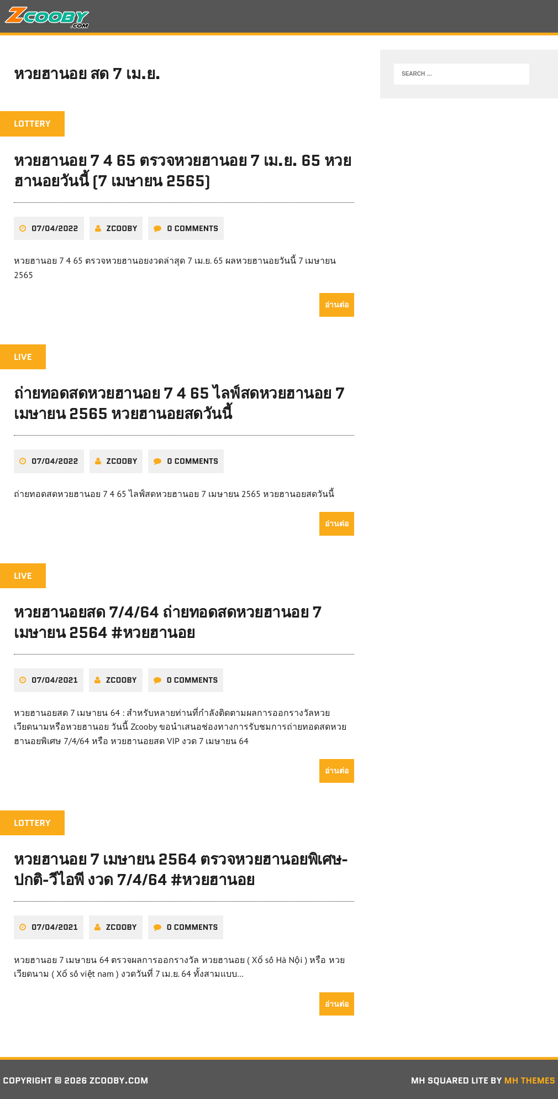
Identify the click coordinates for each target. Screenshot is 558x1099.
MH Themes (529, 1077)
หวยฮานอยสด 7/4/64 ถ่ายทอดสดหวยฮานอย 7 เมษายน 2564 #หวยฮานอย (168, 621)
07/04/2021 (54, 677)
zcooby (122, 227)
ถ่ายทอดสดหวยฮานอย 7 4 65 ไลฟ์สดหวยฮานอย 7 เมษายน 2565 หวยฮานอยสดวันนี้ (179, 402)
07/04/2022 (54, 227)
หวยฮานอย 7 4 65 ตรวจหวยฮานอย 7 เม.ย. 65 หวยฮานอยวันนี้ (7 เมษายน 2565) (183, 170)
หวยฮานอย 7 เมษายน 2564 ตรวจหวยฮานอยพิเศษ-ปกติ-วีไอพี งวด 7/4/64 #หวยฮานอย (182, 867)
